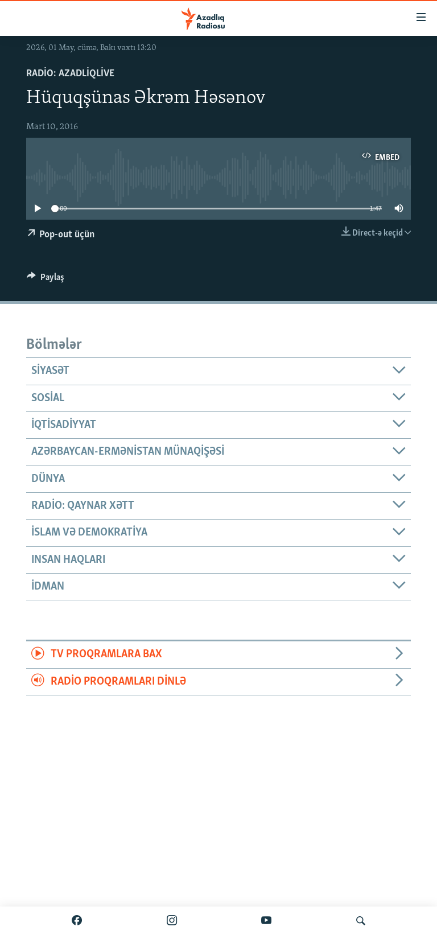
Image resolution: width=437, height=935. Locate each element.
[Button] (45, 280)
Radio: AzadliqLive (70, 73)
